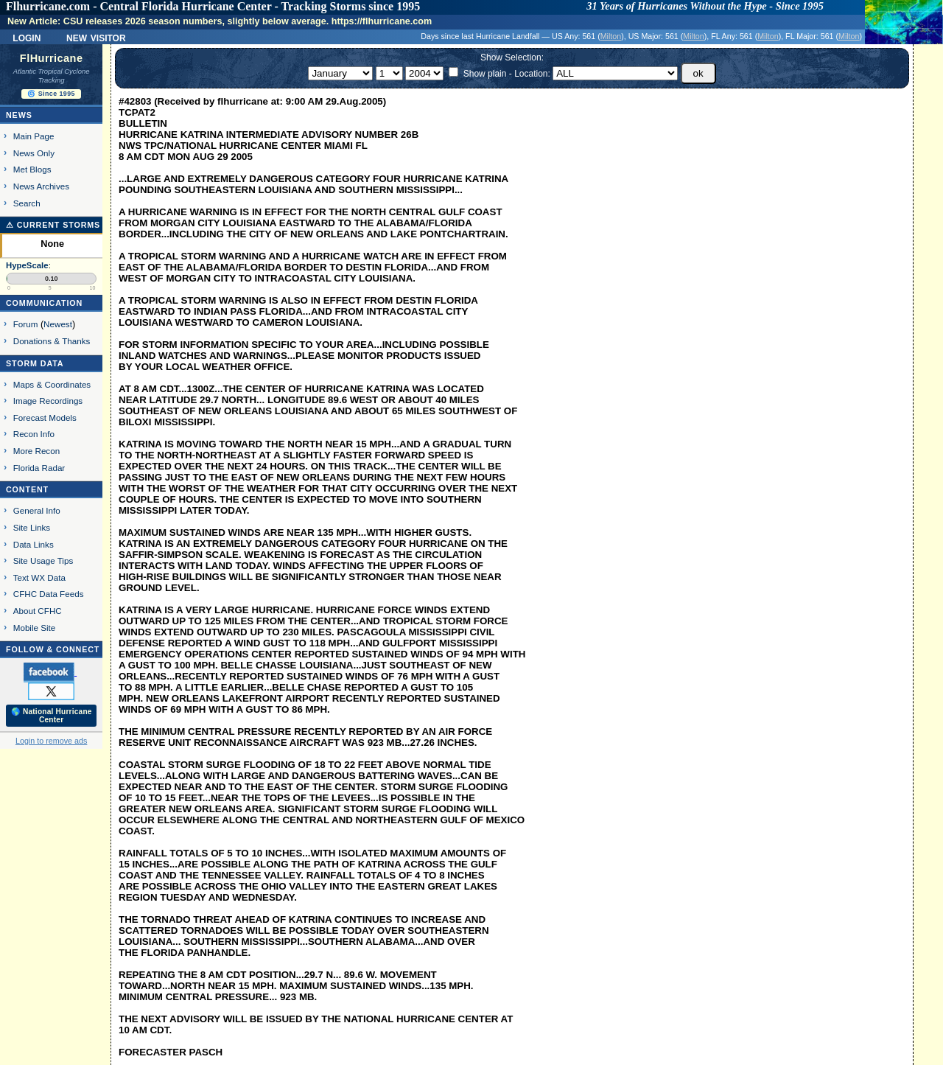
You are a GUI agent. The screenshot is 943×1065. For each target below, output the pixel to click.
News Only (34, 153)
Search (27, 203)
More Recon (36, 450)
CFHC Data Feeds (48, 593)
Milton (610, 36)
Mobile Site (34, 627)
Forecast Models (45, 417)
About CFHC (37, 610)
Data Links (33, 544)
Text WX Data (39, 577)
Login (27, 36)
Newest (57, 324)
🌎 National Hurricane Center (51, 716)
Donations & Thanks (52, 341)
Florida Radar (39, 467)
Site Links (31, 527)
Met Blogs (32, 169)
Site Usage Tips (43, 560)
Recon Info (34, 434)
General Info (36, 510)
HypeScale (27, 265)
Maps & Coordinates (52, 384)
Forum (25, 324)
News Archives (41, 186)
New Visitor (96, 36)
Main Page (34, 136)
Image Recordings (48, 400)
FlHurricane (51, 58)
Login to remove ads (51, 740)
